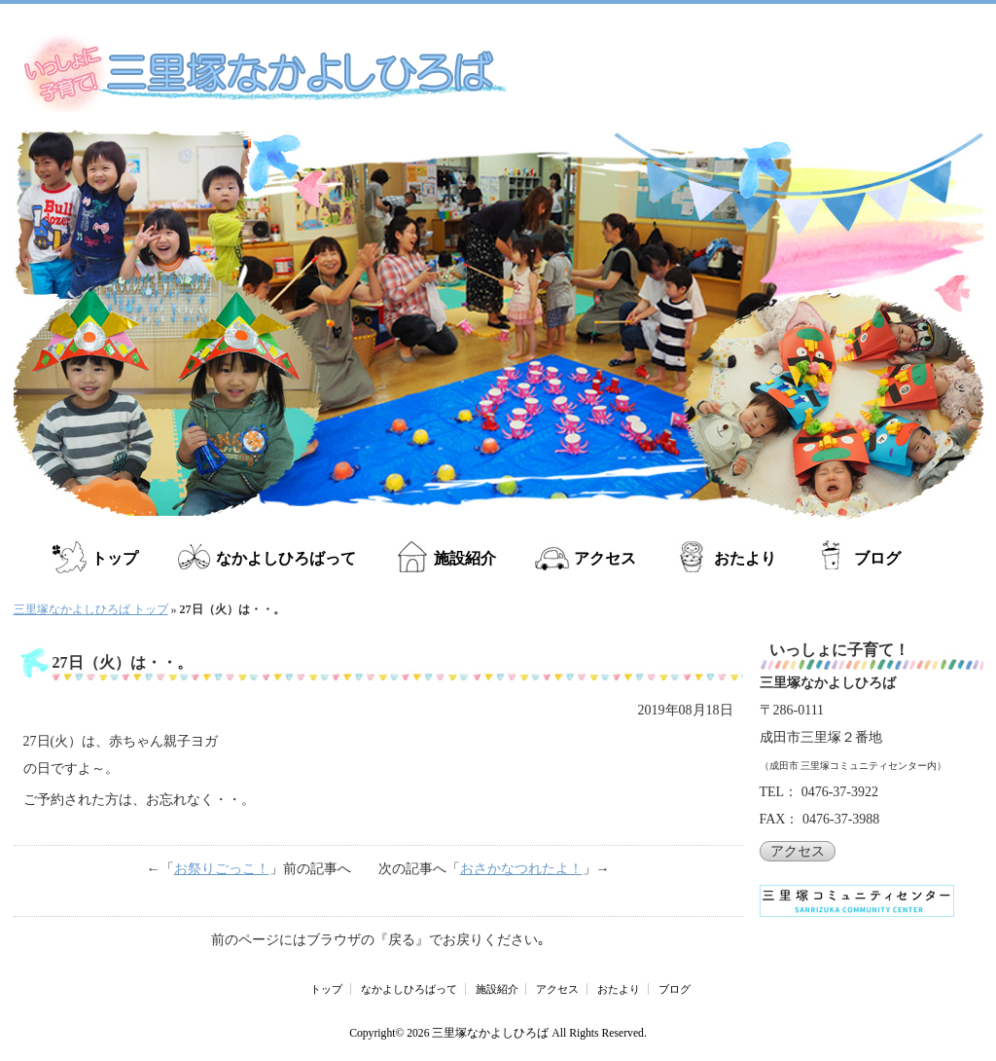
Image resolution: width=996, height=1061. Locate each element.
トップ (114, 558)
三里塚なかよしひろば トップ (91, 609)
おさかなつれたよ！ (521, 868)
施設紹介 (465, 558)
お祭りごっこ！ (221, 868)
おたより (745, 558)
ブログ (877, 558)
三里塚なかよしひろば (490, 1033)
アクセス (605, 558)
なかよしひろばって (286, 558)
